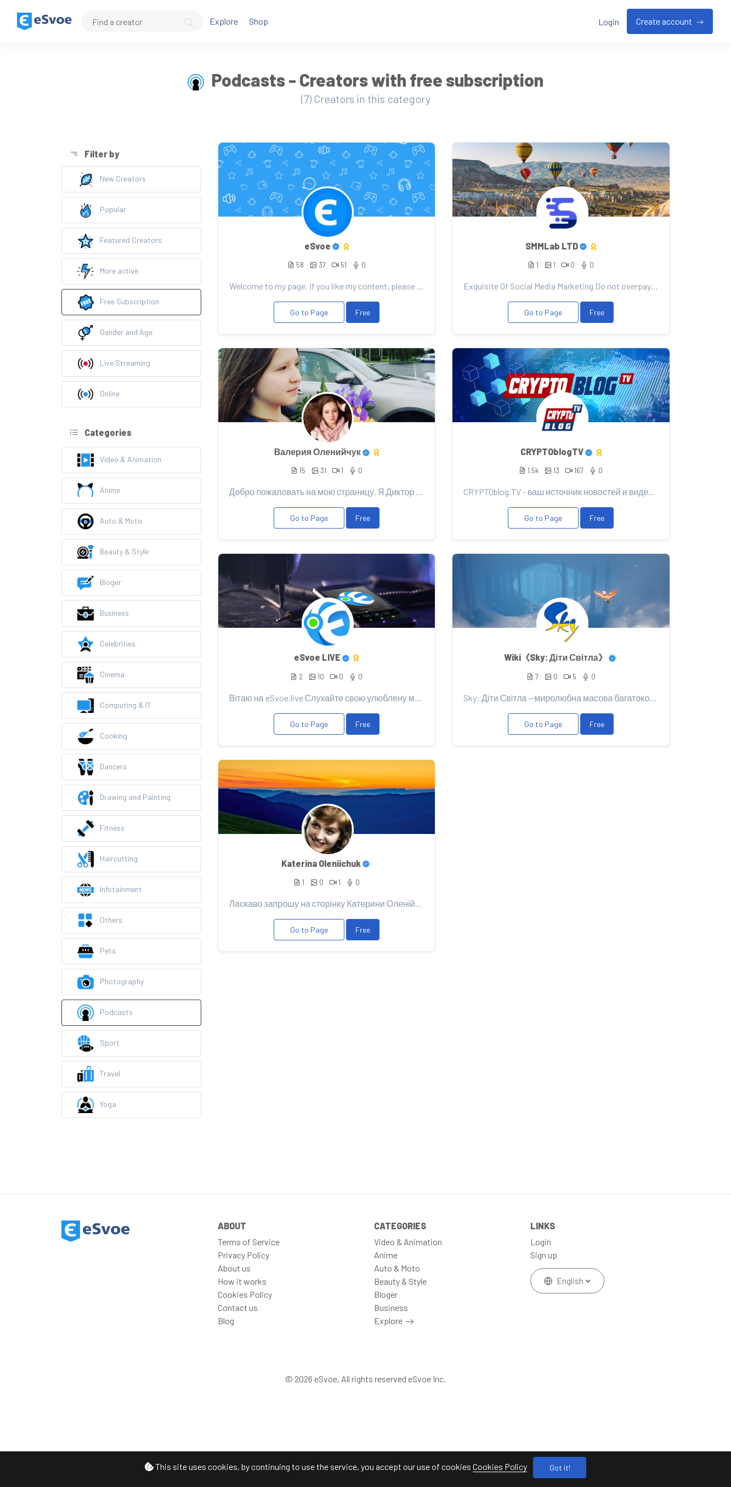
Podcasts (105, 1012)
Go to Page (309, 312)
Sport (98, 1043)
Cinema (100, 675)
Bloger (99, 583)
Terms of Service (249, 1241)
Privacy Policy (243, 1255)
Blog (226, 1320)
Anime (98, 491)
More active (107, 271)
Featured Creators (119, 240)
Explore (223, 21)
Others (99, 920)
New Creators (111, 179)
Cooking (102, 736)
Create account (665, 21)
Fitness (100, 828)
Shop (258, 21)
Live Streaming (113, 363)
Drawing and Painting (124, 798)
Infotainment (109, 890)
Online (98, 394)
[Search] (142, 21)
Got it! (559, 1467)
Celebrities (106, 644)
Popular (101, 210)
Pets (96, 951)
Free (362, 312)
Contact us (238, 1307)
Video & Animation (119, 460)
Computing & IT (114, 705)
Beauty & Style (113, 552)
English (564, 1280)
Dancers (102, 767)
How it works (242, 1281)
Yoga (96, 1105)
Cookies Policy (500, 1466)
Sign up (543, 1255)
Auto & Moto (109, 521)
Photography (110, 982)
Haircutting (107, 859)
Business (103, 613)
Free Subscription (118, 302)
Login (608, 21)
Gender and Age (114, 333)
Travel (98, 1074)
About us (234, 1268)
